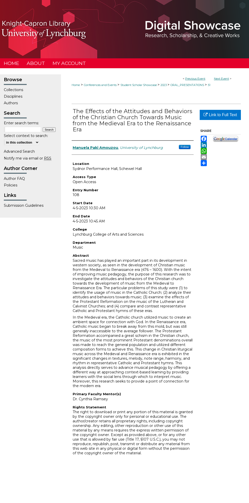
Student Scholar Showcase (139, 85)
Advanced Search (19, 151)
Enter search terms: (21, 123)
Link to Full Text (220, 115)
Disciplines (13, 96)
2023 (164, 85)
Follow (185, 146)
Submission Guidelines (23, 205)
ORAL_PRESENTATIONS (187, 85)
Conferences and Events (100, 85)
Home (76, 85)
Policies (10, 185)
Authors (11, 103)
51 (209, 85)
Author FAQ (14, 178)
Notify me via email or (27, 158)
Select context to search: (26, 135)
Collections (13, 90)
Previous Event (195, 78)
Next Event (221, 78)
